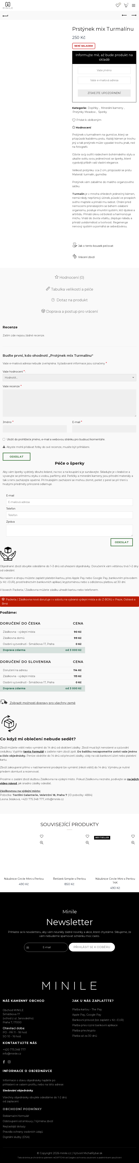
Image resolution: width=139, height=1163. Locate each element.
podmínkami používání (110, 1157)
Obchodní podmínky (22, 1109)
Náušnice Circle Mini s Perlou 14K (115, 880)
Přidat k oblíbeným (88, 120)
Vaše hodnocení (14, 371)
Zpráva (10, 521)
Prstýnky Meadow (84, 112)
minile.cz (65, 1153)
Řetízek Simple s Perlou (69, 878)
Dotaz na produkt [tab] (72, 300)
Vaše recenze (12, 386)
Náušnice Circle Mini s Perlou (24, 878)
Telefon (10, 508)
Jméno (8, 422)
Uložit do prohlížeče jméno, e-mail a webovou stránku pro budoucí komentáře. (56, 439)
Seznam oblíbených (120, 4)
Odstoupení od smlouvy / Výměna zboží (28, 1121)
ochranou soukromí (86, 1157)
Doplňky (93, 108)
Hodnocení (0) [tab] (71, 277)
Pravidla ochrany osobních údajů (23, 1131)
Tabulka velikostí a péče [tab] (71, 289)
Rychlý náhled (42, 843)
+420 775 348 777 (14, 1049)
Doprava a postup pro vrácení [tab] (71, 311)
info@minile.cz (12, 1053)
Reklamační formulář (16, 1116)
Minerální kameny (112, 108)
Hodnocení (83, 127)
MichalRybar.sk (92, 1153)
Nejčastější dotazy (14, 1126)
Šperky (102, 112)
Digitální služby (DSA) (16, 1137)
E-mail (77, 422)
